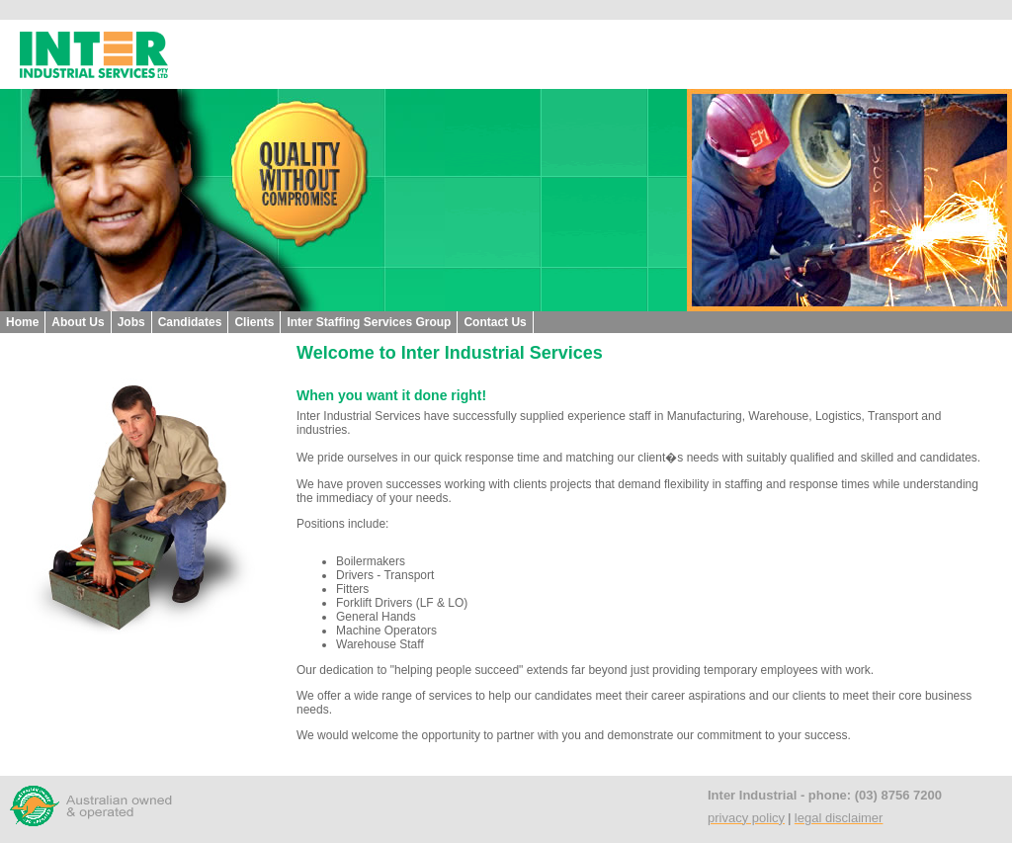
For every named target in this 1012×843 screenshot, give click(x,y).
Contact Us (495, 322)
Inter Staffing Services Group (369, 322)
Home (22, 322)
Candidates (190, 322)
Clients (254, 322)
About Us (77, 322)
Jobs (131, 322)
